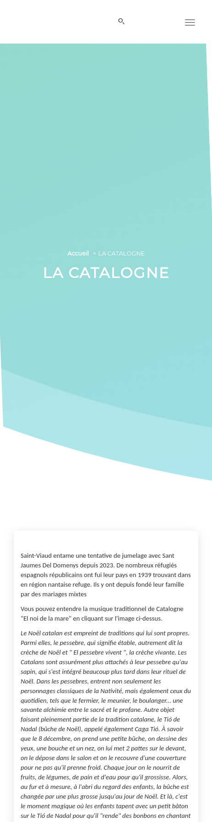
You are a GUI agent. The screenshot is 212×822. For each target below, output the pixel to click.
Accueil (78, 253)
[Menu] (190, 21)
